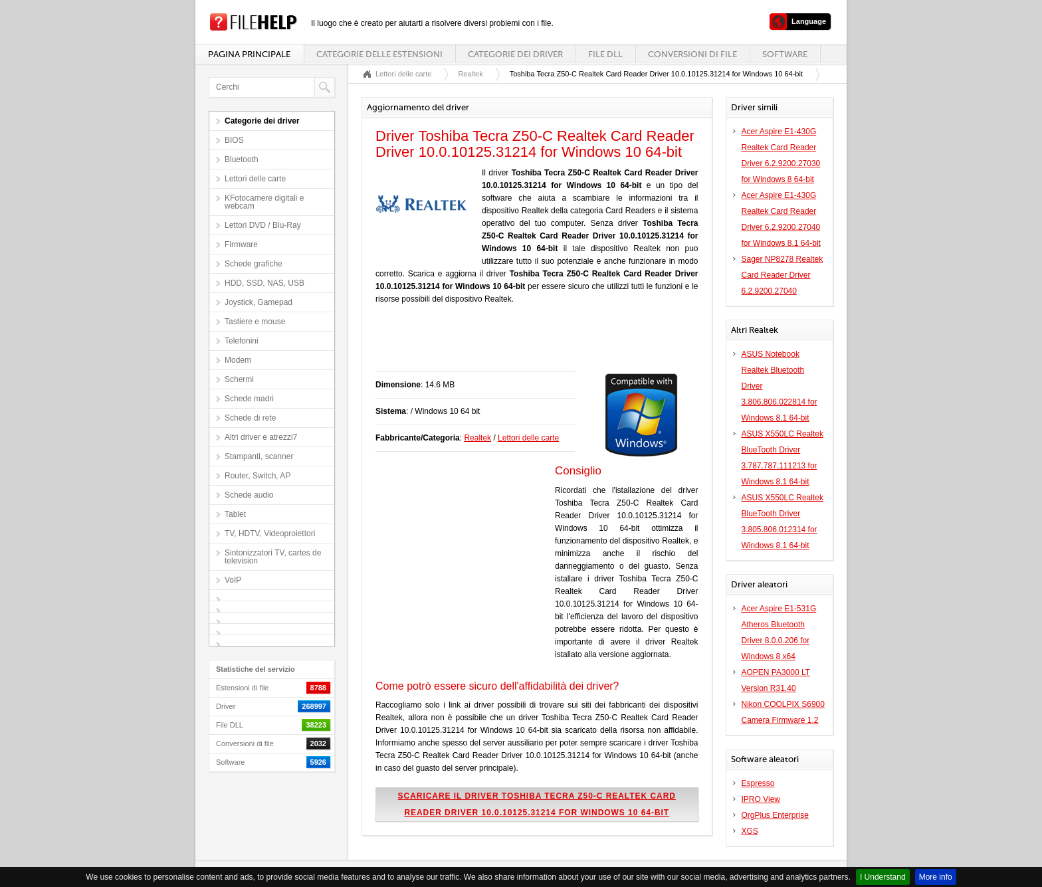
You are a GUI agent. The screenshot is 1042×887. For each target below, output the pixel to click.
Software (784, 54)
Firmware (241, 244)
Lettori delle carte (255, 178)
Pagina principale (249, 54)
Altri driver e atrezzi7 (261, 437)
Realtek (470, 74)
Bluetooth (242, 159)
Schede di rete (250, 418)
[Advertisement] (530, 345)
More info (935, 877)
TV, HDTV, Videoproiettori (270, 533)
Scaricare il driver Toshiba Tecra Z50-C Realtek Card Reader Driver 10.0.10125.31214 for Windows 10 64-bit (537, 804)
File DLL (605, 54)
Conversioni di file (692, 54)
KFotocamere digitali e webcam (264, 202)
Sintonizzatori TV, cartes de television (273, 556)
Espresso (758, 783)
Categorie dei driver (515, 54)
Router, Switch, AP (257, 475)
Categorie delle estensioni (379, 54)
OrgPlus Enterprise (775, 815)
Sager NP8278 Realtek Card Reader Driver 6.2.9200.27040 (782, 275)
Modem (238, 360)
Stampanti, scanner (259, 456)
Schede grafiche (253, 263)
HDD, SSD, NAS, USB (264, 283)
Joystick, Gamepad (258, 302)
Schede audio (249, 495)
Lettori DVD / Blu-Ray (263, 225)
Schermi (239, 379)
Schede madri (249, 398)
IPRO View (761, 799)
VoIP (233, 580)
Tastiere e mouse (255, 321)
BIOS (234, 140)
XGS (750, 831)
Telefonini (242, 340)
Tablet (235, 514)
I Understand (883, 877)
